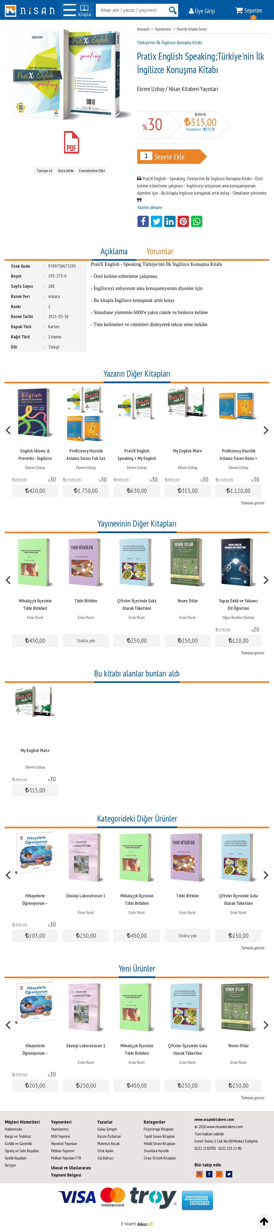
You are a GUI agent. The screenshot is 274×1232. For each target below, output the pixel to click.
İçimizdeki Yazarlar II (35, 896)
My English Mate (238, 451)
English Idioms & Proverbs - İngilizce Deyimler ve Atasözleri (86, 458)
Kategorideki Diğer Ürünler (137, 818)
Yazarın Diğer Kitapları (137, 373)
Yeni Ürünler (137, 968)
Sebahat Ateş (35, 912)
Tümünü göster (252, 502)
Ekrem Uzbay (35, 467)
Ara (172, 10)
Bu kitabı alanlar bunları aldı (137, 673)
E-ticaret (128, 1223)
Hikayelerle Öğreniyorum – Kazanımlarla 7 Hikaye (86, 903)
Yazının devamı (149, 207)
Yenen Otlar (238, 601)
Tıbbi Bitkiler (136, 601)
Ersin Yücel (35, 617)
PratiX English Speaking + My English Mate (187, 458)
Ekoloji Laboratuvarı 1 (35, 601)
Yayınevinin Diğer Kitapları (137, 523)
